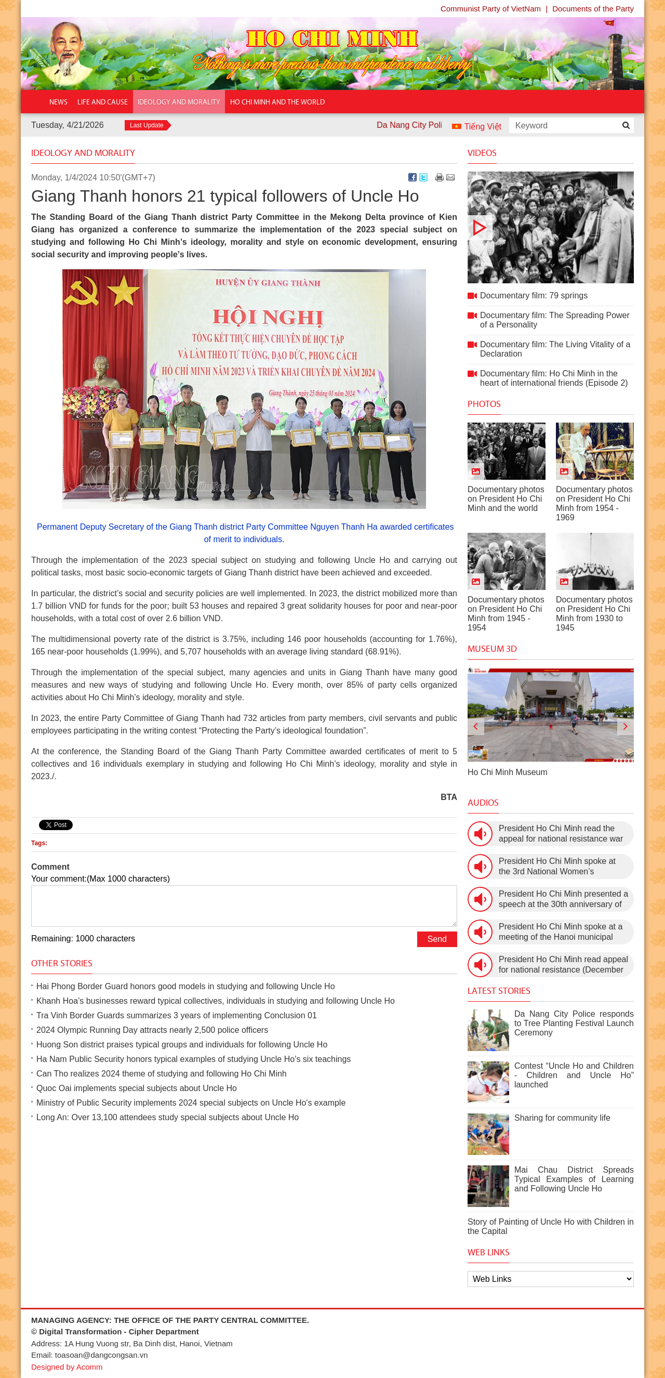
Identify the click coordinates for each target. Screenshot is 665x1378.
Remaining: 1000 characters (83, 938)
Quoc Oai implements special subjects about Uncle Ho (136, 1088)
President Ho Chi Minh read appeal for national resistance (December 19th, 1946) (563, 965)
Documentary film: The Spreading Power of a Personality (555, 320)
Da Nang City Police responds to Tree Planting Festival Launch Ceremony (574, 1023)
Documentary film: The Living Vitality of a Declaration (555, 349)
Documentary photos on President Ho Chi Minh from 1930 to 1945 (594, 613)
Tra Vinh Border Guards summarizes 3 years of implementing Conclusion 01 (176, 1015)
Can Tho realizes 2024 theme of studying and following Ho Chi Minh (161, 1073)
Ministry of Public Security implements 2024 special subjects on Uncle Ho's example (190, 1102)
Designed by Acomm (67, 1366)
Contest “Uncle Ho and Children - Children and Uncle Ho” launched (574, 1075)
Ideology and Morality (83, 153)
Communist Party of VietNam (491, 8)
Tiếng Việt (482, 126)
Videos (482, 153)
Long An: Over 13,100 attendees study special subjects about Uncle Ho (167, 1117)
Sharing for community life (562, 1117)
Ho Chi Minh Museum (508, 772)
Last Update (147, 125)
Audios (483, 802)
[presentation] (476, 726)
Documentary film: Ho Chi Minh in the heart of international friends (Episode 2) (554, 378)
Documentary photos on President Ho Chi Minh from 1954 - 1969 (594, 503)
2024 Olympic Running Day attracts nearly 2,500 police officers (152, 1030)
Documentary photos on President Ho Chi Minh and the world (506, 499)
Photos (484, 404)
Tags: (39, 843)
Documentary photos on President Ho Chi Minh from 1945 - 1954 (506, 613)
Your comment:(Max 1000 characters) (100, 878)
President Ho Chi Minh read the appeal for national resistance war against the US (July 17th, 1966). (561, 834)
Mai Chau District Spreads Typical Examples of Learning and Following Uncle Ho (574, 1179)
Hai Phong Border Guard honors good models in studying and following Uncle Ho (185, 986)
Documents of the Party (593, 8)
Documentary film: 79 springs (551, 227)
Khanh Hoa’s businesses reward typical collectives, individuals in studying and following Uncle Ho (215, 1000)
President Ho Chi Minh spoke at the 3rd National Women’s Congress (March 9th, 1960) (557, 867)
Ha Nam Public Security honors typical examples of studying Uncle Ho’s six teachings (193, 1059)
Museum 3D (492, 648)
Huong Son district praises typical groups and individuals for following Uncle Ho (181, 1044)
